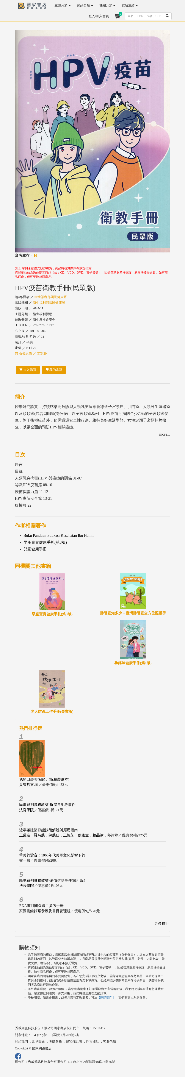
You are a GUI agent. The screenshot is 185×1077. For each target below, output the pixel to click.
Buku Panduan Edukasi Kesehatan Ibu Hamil (59, 535)
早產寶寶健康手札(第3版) (45, 542)
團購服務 (55, 1041)
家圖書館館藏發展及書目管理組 (45, 911)
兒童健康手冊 (35, 549)
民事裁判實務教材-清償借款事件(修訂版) (52, 880)
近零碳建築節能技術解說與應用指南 (48, 830)
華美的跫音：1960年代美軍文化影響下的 (52, 855)
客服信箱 (109, 1041)
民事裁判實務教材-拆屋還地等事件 (47, 805)
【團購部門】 (106, 997)
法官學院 (26, 810)
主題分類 (63, 5)
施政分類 (85, 5)
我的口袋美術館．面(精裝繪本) (44, 779)
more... (164, 434)
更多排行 (161, 923)
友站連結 (130, 5)
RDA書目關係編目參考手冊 (41, 906)
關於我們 (21, 1041)
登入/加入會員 (99, 16)
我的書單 (54, 370)
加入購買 (27, 370)
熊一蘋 (24, 860)
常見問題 (38, 1041)
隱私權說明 (74, 1041)
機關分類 (107, 5)
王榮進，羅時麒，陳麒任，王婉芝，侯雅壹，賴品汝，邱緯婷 (68, 835)
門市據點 (92, 1041)
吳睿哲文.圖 (28, 785)
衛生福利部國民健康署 (50, 297)
